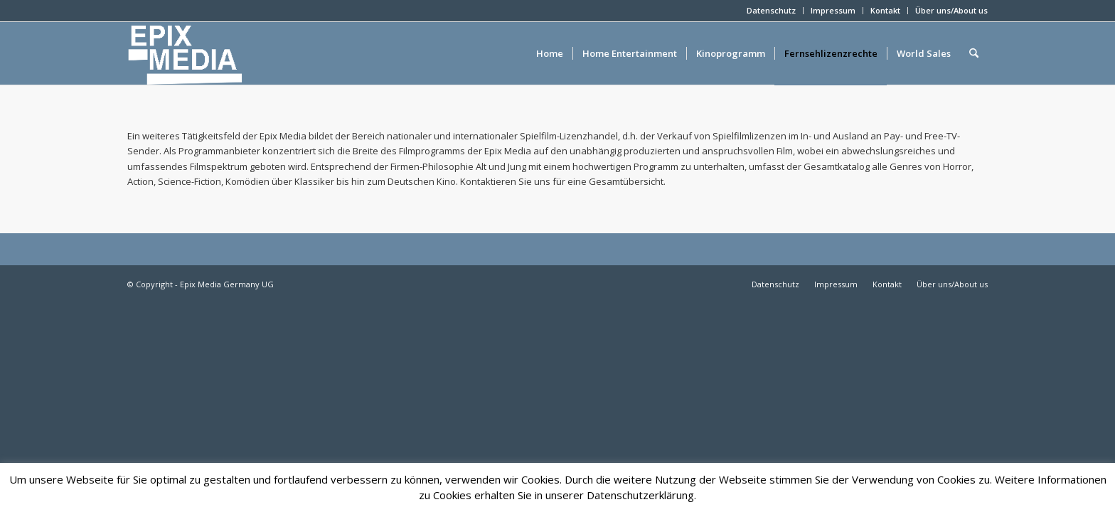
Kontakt (885, 10)
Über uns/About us (951, 10)
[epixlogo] (208, 53)
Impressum (833, 10)
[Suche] (974, 53)
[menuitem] (772, 10)
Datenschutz (771, 10)
